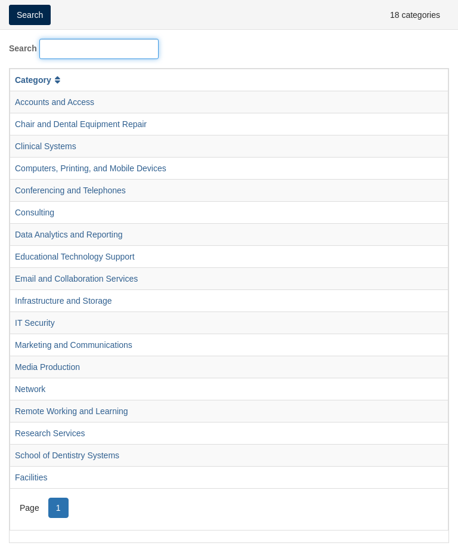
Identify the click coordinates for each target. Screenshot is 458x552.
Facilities (31, 477)
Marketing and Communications (73, 345)
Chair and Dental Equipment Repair (81, 124)
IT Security (35, 323)
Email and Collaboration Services (76, 278)
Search (23, 48)
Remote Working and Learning (71, 411)
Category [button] (39, 80)
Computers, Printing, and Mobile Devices (90, 168)
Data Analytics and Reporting (69, 234)
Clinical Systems (45, 146)
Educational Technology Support (75, 256)
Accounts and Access (54, 102)
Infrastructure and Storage (63, 301)
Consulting (34, 212)
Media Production (47, 367)
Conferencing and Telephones (70, 190)
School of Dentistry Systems (67, 455)
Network (30, 389)
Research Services (50, 433)
